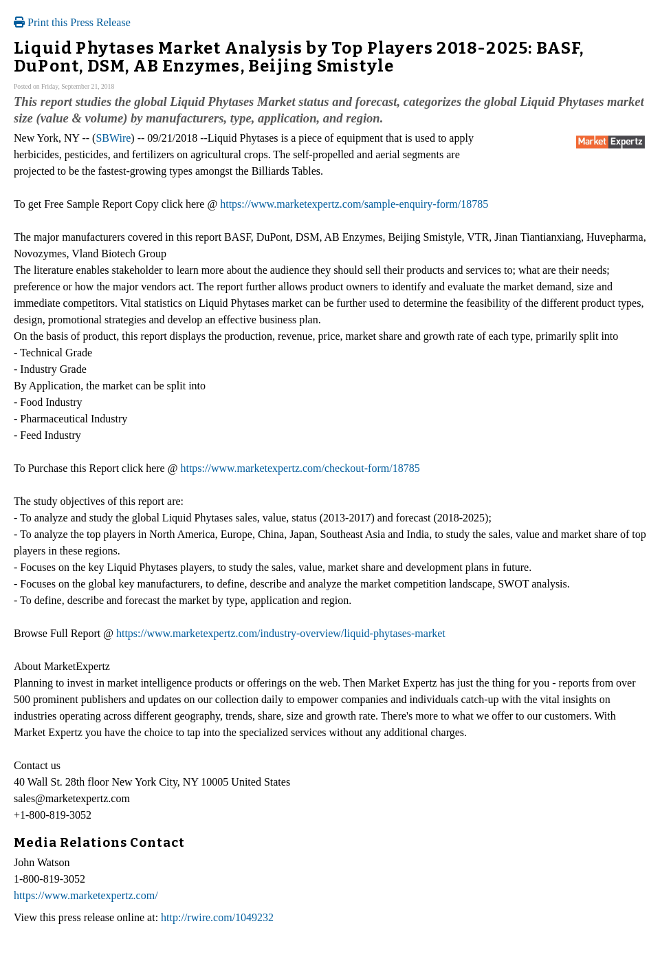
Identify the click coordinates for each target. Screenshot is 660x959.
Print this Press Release (72, 22)
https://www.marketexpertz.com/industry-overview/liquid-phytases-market (281, 633)
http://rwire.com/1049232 (217, 917)
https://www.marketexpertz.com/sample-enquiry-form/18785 (354, 204)
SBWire (113, 138)
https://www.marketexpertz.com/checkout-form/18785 (299, 468)
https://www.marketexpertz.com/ (86, 895)
